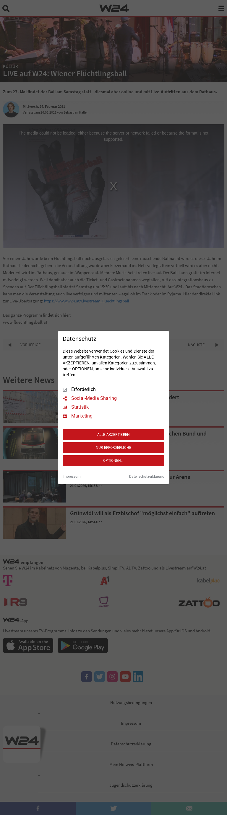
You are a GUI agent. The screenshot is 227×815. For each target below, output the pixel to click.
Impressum (72, 476)
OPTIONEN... (113, 461)
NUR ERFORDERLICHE (113, 448)
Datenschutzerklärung (146, 476)
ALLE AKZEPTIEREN (113, 435)
